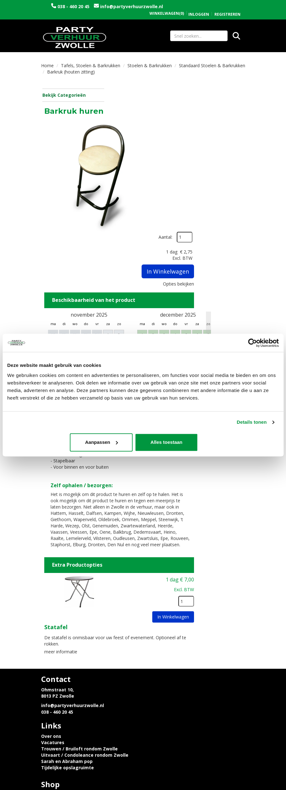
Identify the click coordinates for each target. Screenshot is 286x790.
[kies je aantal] (232, 515)
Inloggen (198, 7)
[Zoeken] (236, 36)
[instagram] (239, 786)
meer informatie (130, 565)
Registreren (227, 7)
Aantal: (228, 97)
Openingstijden (165, 664)
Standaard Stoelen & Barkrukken (212, 66)
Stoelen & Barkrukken (149, 66)
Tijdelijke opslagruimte (174, 637)
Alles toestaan (234, 442)
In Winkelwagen (230, 154)
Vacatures (159, 611)
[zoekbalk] (199, 36)
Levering (51, 664)
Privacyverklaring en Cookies (74, 670)
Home (47, 66)
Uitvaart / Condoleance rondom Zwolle (191, 624)
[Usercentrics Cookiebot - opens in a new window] (251, 342)
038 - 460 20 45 (90, 6)
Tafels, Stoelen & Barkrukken (90, 66)
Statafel (125, 541)
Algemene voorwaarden (175, 676)
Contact (157, 670)
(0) (166, 7)
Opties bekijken (224, 167)
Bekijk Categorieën (73, 96)
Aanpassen (142, 442)
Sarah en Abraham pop (173, 630)
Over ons (158, 605)
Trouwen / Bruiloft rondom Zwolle (186, 618)
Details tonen (252, 422)
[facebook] (228, 786)
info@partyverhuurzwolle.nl (92, 13)
